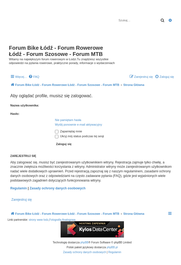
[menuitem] (33, 76)
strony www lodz (38, 219)
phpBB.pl (112, 247)
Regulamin (18, 188)
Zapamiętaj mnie (68, 131)
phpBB (84, 242)
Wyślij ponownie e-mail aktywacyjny (78, 124)
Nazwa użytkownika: (24, 105)
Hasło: (14, 113)
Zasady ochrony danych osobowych (57, 188)
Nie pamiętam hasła (68, 120)
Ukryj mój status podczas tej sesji (79, 136)
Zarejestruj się (21, 200)
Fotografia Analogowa (62, 219)
